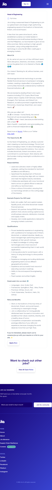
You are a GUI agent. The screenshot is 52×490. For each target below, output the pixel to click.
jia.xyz (20, 131)
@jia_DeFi (10, 134)
